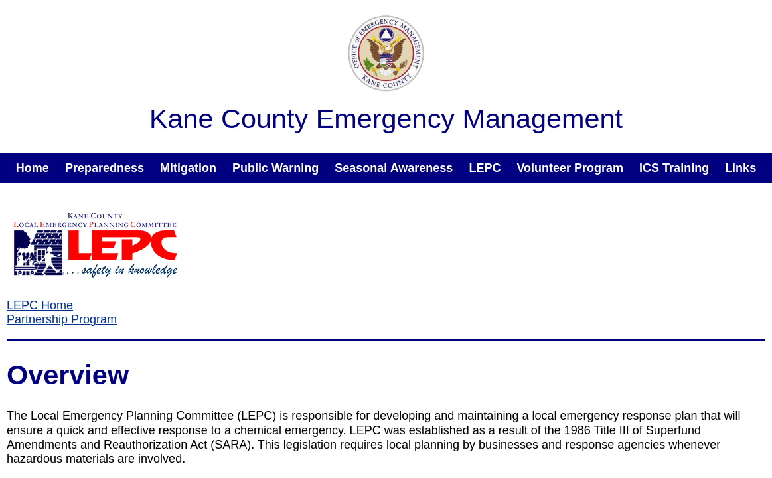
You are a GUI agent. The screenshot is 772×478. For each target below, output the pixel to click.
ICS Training (674, 168)
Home (32, 168)
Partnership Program (62, 319)
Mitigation (188, 168)
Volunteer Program (569, 168)
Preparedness (104, 168)
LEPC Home (40, 305)
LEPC (485, 168)
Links (740, 168)
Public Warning (275, 168)
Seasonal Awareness (394, 168)
